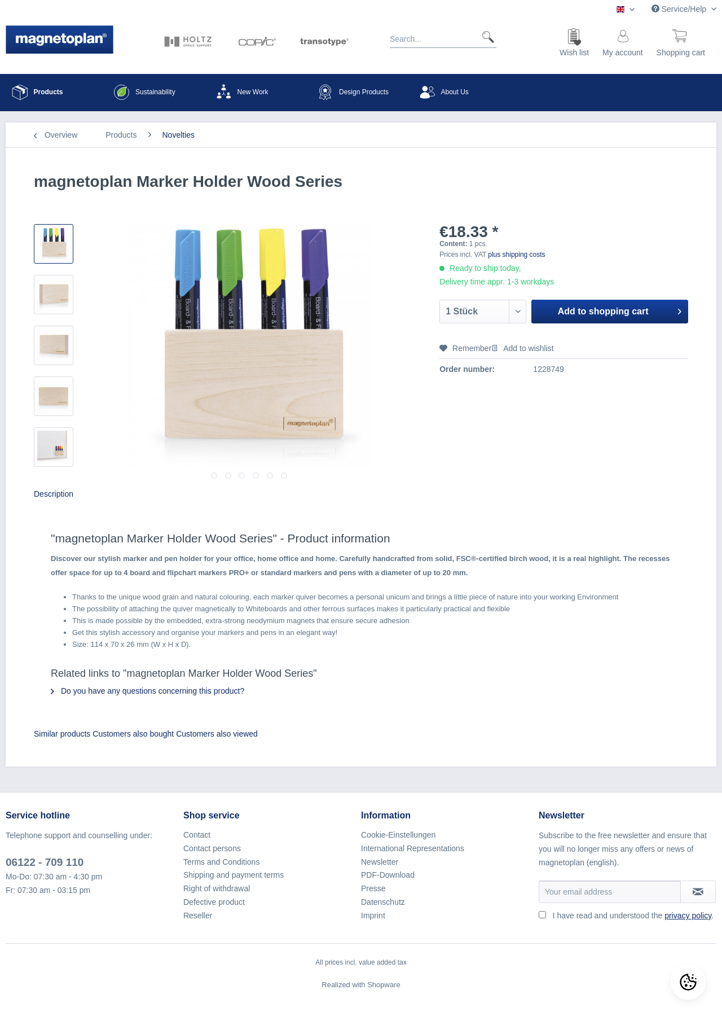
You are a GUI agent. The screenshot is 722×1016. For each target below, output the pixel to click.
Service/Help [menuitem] (679, 9)
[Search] (483, 36)
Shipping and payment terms (233, 874)
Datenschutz (383, 901)
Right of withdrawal (216, 888)
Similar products (62, 733)
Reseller (197, 915)
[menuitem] (443, 41)
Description (53, 493)
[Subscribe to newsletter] (698, 892)
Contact (196, 834)
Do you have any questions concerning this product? (147, 690)
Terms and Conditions (221, 861)
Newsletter (379, 861)
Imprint (373, 915)
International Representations (412, 848)
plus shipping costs (516, 255)
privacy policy (687, 915)
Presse (373, 888)
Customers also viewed (217, 733)
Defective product (214, 901)
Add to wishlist (522, 348)
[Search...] (443, 36)
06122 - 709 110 (44, 862)
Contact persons (212, 848)
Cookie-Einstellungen (398, 834)
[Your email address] (610, 892)
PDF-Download (388, 874)
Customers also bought (133, 733)
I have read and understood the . (633, 915)
